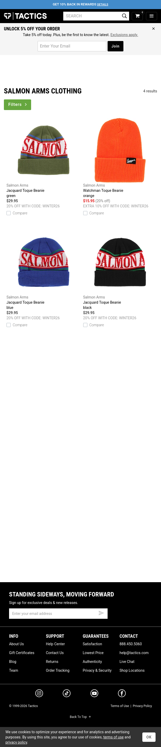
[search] (96, 16)
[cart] (137, 16)
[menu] (151, 16)
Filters (18, 104)
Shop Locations (132, 670)
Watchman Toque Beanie (120, 158)
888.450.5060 (131, 644)
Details (102, 4)
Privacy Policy (142, 706)
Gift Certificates (21, 653)
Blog (12, 662)
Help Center (55, 644)
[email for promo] (72, 46)
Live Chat (127, 662)
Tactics (25, 16)
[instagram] (39, 694)
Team (13, 670)
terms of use (113, 737)
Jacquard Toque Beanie (43, 158)
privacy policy (16, 742)
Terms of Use (119, 706)
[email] (58, 613)
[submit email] (101, 612)
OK (149, 737)
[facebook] (122, 694)
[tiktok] (67, 694)
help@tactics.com (134, 653)
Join (115, 46)
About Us (16, 644)
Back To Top (80, 717)
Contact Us (55, 653)
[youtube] (94, 694)
